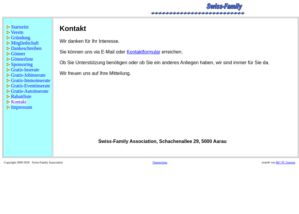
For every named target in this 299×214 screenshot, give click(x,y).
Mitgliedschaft (23, 42)
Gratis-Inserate (23, 69)
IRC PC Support (285, 162)
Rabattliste (19, 96)
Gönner (16, 53)
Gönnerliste (20, 59)
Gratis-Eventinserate (28, 85)
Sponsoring (20, 64)
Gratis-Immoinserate (28, 80)
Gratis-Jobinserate (26, 75)
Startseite (18, 26)
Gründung (18, 37)
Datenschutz (160, 162)
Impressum (19, 107)
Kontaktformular (143, 51)
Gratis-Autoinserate (27, 91)
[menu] (27, 67)
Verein (15, 32)
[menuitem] (27, 27)
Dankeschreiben (24, 48)
